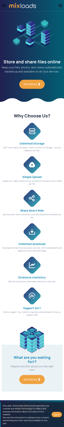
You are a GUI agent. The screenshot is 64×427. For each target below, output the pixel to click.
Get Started (32, 84)
